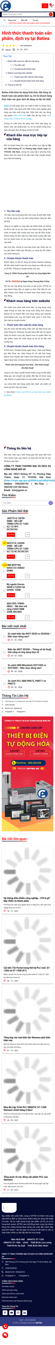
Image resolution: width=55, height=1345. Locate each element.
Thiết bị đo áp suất (16, 1245)
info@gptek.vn (9, 711)
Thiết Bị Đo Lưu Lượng (40, 1242)
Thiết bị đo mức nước (37, 1245)
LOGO (25, 1242)
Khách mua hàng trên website (20, 73)
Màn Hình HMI (20, 115)
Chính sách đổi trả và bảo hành (13, 1294)
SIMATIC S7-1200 (35, 1239)
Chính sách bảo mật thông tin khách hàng (17, 1301)
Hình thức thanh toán (9, 1297)
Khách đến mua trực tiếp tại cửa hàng (23, 61)
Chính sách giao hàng (9, 1290)
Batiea (6, 106)
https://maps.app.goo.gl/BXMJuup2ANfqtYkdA (29, 480)
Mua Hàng (11, 534)
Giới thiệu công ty (8, 1286)
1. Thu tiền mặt (18, 65)
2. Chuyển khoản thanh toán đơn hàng (28, 81)
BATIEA (39, 1323)
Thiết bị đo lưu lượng (22, 119)
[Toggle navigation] (45, 5)
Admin (8, 50)
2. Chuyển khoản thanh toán (24, 69)
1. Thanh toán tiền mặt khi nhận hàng (27, 77)
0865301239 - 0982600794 (13, 708)
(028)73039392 (10, 705)
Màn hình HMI (18, 1239)
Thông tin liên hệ (14, 85)
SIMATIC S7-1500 (12, 1242)
